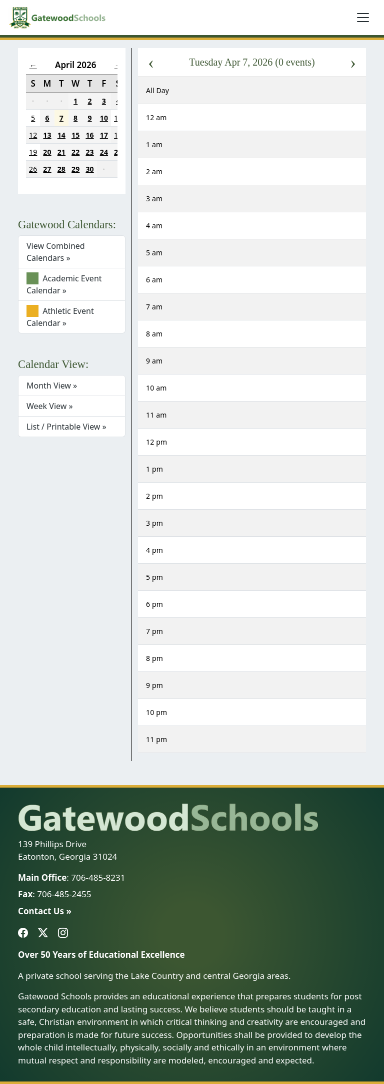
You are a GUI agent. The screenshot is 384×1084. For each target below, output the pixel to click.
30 (90, 169)
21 (62, 152)
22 (76, 152)
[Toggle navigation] (363, 17)
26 (33, 169)
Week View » (49, 406)
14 (62, 135)
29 (76, 169)
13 (47, 135)
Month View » (51, 385)
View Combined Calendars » (55, 251)
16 (90, 135)
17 (104, 135)
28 (62, 169)
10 (104, 118)
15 (76, 135)
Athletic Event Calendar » (60, 316)
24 (104, 152)
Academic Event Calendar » (64, 284)
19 (33, 152)
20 (47, 152)
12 (33, 135)
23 (90, 152)
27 (47, 169)
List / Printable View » (66, 426)
